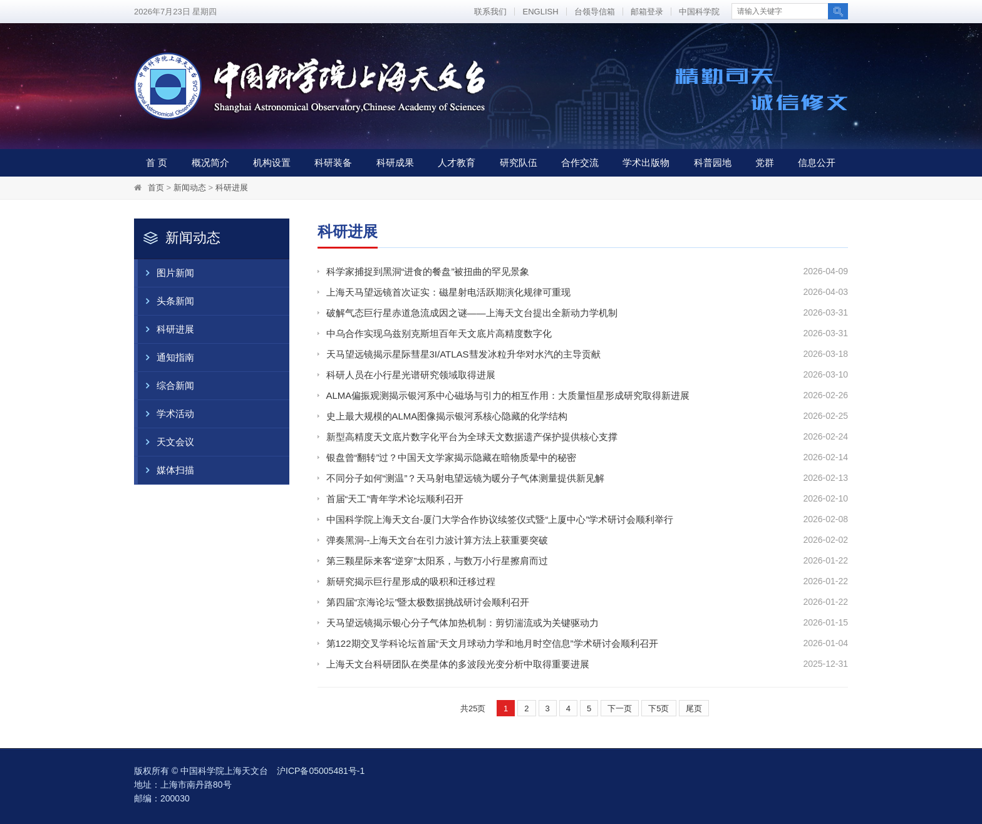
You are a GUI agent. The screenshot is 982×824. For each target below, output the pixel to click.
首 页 (156, 162)
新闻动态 (189, 187)
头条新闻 (166, 301)
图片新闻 (166, 273)
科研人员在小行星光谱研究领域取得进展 (410, 374)
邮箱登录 (647, 12)
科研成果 (395, 162)
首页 (156, 187)
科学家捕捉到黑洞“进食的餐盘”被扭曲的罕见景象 (428, 271)
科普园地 (712, 162)
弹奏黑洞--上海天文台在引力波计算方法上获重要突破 (437, 540)
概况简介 (210, 162)
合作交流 (580, 162)
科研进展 (231, 187)
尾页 (694, 708)
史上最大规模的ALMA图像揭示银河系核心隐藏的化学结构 (447, 416)
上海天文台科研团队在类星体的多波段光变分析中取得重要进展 (457, 664)
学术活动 (166, 414)
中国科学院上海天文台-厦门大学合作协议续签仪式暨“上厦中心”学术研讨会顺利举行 (500, 519)
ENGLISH (540, 12)
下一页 (619, 708)
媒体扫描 (166, 470)
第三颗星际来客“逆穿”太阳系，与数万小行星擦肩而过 (437, 560)
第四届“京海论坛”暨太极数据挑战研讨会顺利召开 (428, 602)
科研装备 (333, 162)
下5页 (658, 708)
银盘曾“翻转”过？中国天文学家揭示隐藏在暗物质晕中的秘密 (451, 457)
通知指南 (166, 357)
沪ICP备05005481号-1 (320, 771)
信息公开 (816, 162)
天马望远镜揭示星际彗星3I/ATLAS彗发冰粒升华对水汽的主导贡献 (463, 354)
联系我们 (490, 12)
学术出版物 (646, 162)
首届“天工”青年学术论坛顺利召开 (395, 498)
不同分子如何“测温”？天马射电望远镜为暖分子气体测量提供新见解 (465, 478)
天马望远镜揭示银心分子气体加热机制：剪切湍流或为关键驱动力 (462, 622)
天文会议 (166, 442)
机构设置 (272, 162)
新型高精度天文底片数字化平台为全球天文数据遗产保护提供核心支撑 (472, 436)
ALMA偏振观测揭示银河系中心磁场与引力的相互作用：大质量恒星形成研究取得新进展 (508, 395)
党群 (764, 162)
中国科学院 (699, 12)
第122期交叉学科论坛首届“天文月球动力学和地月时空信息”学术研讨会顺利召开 (492, 643)
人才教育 (456, 162)
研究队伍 (518, 162)
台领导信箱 (594, 12)
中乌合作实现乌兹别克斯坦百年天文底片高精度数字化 (439, 333)
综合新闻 (166, 385)
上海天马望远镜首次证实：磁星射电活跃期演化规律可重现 (448, 292)
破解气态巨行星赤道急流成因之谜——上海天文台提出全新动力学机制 (472, 312)
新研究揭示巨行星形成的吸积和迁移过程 (410, 581)
